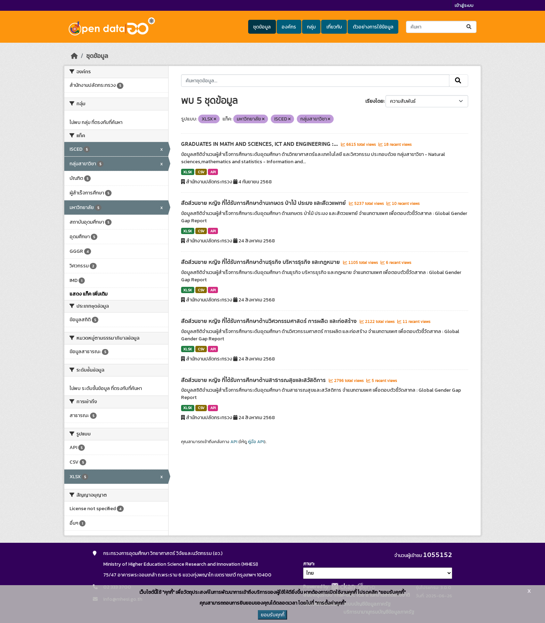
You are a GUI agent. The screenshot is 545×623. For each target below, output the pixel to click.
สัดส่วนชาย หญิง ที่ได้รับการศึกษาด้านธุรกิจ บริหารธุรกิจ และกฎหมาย (261, 262)
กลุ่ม (311, 27)
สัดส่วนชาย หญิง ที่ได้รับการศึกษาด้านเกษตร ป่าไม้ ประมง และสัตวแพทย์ (264, 203)
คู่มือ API (256, 442)
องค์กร (289, 27)
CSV (201, 172)
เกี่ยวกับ (334, 27)
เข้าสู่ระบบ (464, 5)
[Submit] (469, 27)
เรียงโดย (374, 101)
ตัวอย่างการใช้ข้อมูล (373, 27)
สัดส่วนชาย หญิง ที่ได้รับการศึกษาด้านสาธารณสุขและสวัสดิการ (254, 380)
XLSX (187, 172)
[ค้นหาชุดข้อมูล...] (441, 27)
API (213, 172)
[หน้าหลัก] (74, 55)
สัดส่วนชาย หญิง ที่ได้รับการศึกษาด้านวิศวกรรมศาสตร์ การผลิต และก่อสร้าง (269, 321)
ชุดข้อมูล (262, 27)
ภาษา (308, 563)
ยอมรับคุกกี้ (272, 614)
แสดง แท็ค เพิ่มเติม (88, 294)
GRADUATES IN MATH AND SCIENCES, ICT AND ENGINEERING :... (260, 144)
